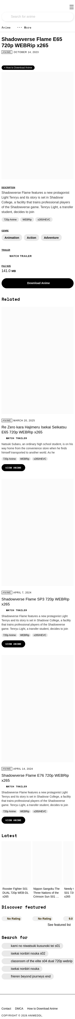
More (24, 27)
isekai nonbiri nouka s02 (25, 954)
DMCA (19, 1008)
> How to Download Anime (18, 67)
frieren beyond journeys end (28, 976)
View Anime (13, 467)
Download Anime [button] (35, 283)
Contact (6, 1008)
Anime (6, 27)
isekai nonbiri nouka (22, 969)
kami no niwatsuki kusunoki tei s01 (32, 946)
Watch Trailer (17, 256)
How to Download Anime (42, 1008)
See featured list (61, 924)
